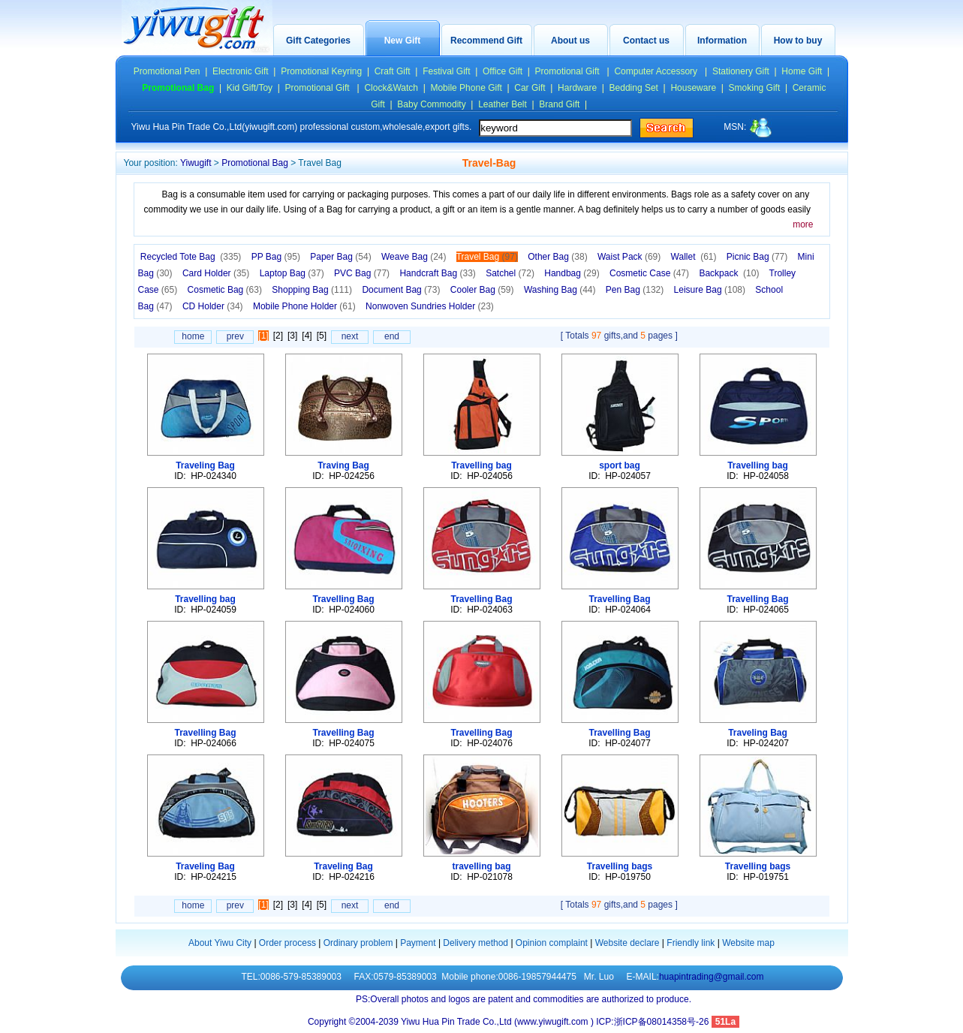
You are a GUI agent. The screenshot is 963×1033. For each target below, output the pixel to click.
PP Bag (275, 256)
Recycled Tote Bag (191, 256)
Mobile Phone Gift (465, 88)
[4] (306, 335)
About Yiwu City (219, 943)
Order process (287, 943)
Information (722, 40)
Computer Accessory (657, 71)
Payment (417, 943)
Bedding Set (633, 88)
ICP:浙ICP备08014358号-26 (653, 1021)
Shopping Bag (312, 290)
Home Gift (801, 71)
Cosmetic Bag (225, 290)
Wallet (694, 256)
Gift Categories (318, 40)
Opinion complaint (552, 943)
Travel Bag (487, 256)
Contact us (646, 40)
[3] (292, 335)
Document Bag (401, 290)
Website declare (627, 943)
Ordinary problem (358, 943)
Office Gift (502, 71)
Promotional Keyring (321, 71)
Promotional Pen (167, 71)
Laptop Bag (292, 273)
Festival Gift (446, 71)
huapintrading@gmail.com (711, 976)
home (193, 336)
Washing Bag (560, 290)
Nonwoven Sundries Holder (430, 306)
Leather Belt (502, 104)
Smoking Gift (755, 88)
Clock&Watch (391, 88)
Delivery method (475, 943)
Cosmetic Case (649, 273)
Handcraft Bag (437, 273)
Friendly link (691, 943)
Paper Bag (340, 256)
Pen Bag (635, 290)
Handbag (571, 273)
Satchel (510, 273)
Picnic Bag (757, 256)
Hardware (577, 88)
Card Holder (215, 273)
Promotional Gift (568, 71)
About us (570, 40)
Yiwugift (196, 163)
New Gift (402, 40)
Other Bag (557, 256)
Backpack (729, 273)
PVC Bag (362, 273)
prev (235, 336)
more (803, 224)
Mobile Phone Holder (304, 306)
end (391, 336)
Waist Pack (629, 256)
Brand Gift (559, 104)
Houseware (693, 88)
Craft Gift (393, 71)
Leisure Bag (709, 290)
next (350, 336)
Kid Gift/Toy (249, 88)
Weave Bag (414, 256)
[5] (322, 335)
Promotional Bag (254, 163)
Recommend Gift (486, 40)
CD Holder (212, 306)
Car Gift (529, 88)
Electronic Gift (240, 71)
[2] (278, 335)
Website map (748, 943)
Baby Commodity (431, 104)
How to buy (798, 40)
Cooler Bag (482, 290)
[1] (263, 335)
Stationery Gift (740, 71)
